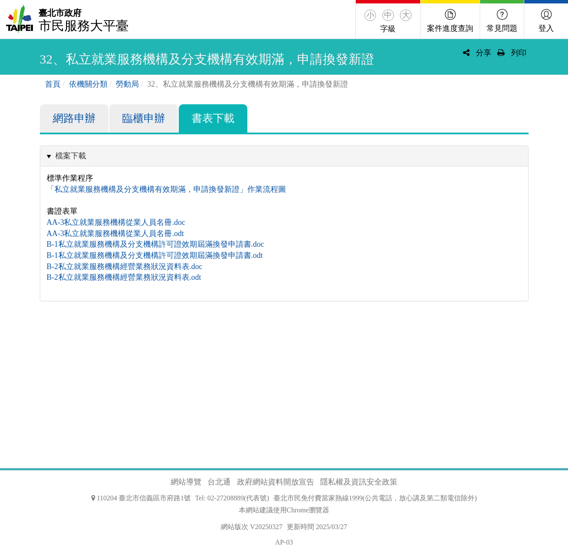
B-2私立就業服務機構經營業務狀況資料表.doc (125, 266)
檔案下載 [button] (70, 155)
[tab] (284, 156)
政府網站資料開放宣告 (275, 482)
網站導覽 (186, 482)
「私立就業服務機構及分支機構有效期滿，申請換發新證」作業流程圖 (166, 189)
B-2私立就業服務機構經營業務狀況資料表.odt (124, 277)
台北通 (219, 482)
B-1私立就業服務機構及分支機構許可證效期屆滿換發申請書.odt (155, 255)
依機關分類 (88, 84)
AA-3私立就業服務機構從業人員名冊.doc (116, 222)
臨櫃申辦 (143, 118)
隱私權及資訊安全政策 (358, 482)
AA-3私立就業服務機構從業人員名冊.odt (115, 233)
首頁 (52, 84)
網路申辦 (74, 118)
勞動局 (127, 84)
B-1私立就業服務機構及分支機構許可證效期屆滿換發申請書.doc (155, 244)
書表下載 (213, 118)
